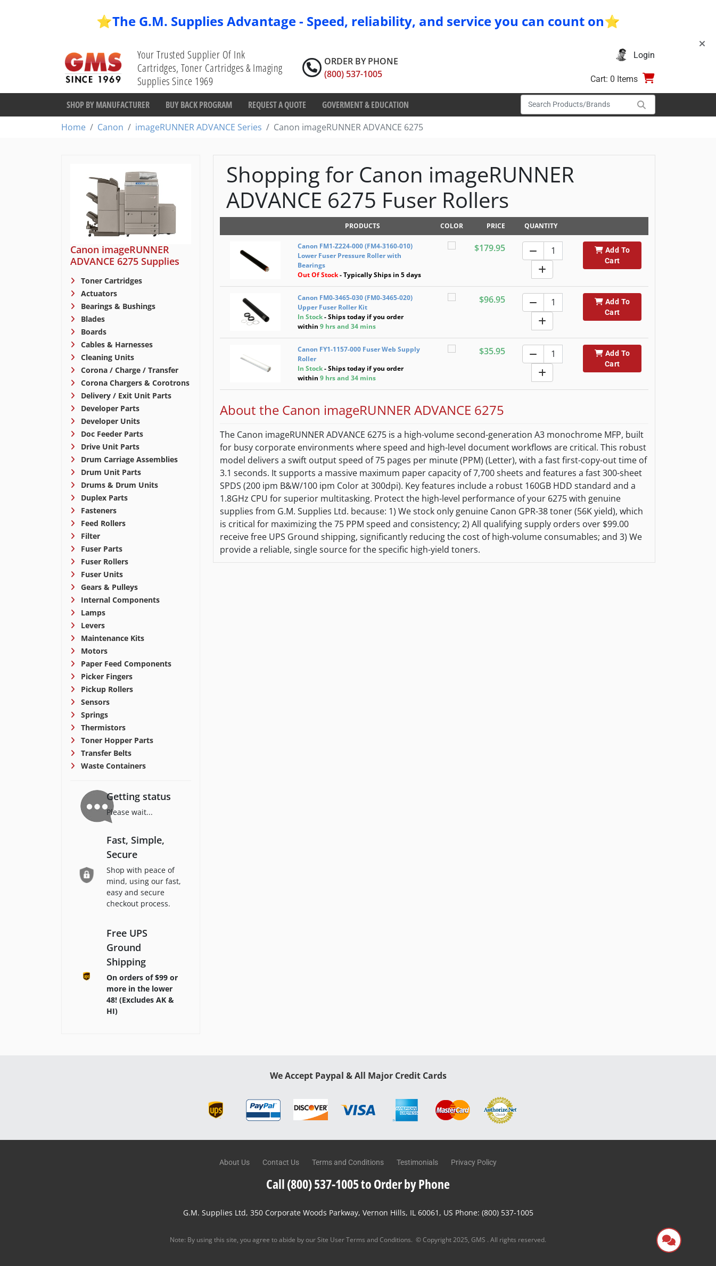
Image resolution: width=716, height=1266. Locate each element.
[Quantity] (553, 250)
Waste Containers (112, 766)
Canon (110, 127)
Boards (92, 332)
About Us (234, 1162)
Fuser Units (101, 574)
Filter (89, 536)
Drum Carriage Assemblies (128, 459)
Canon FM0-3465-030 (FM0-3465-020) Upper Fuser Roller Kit (355, 302)
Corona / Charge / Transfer (128, 370)
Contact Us (280, 1162)
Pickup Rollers (106, 689)
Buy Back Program (199, 105)
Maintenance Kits (111, 638)
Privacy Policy (474, 1162)
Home (73, 127)
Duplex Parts (103, 498)
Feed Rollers (102, 523)
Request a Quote (277, 105)
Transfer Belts (105, 753)
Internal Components (119, 600)
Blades (92, 319)
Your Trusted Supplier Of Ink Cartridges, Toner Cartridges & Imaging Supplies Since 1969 (210, 67)
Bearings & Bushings (117, 306)
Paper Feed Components (125, 664)
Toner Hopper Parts (116, 740)
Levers (92, 625)
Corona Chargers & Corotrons (134, 383)
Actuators (98, 293)
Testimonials (417, 1162)
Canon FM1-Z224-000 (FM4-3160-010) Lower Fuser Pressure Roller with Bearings (355, 255)
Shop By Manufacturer (108, 105)
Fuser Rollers (103, 561)
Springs (93, 715)
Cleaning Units (106, 357)
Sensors (94, 702)
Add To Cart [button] (612, 255)
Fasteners (98, 510)
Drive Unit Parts (109, 447)
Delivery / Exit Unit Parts (125, 395)
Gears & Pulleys (108, 587)
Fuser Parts (100, 549)
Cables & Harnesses (116, 344)
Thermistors (102, 727)
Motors (93, 651)
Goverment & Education (365, 105)
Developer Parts (109, 408)
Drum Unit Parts (110, 472)
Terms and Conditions (348, 1162)
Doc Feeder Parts (111, 434)
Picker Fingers (106, 676)
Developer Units (109, 421)
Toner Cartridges (110, 281)
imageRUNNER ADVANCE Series (198, 127)
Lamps (92, 612)
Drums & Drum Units (118, 485)
